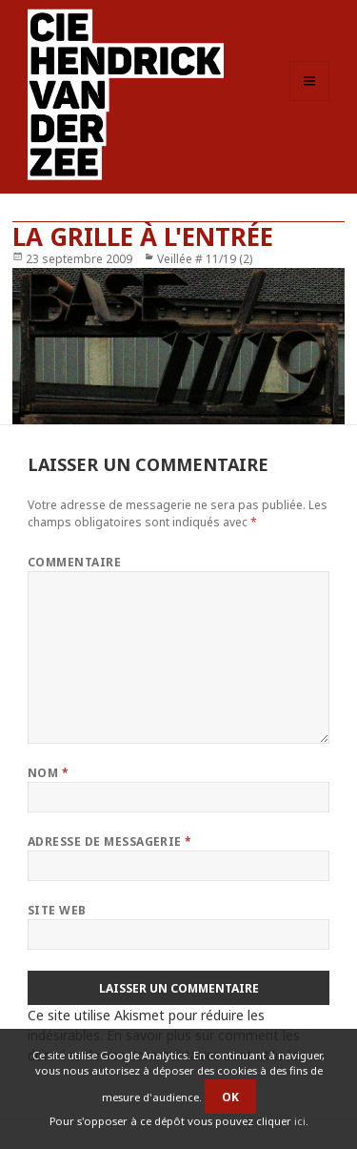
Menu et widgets (309, 100)
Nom (48, 773)
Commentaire (74, 562)
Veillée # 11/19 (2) (204, 259)
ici (300, 1121)
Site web (57, 910)
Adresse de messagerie (110, 841)
